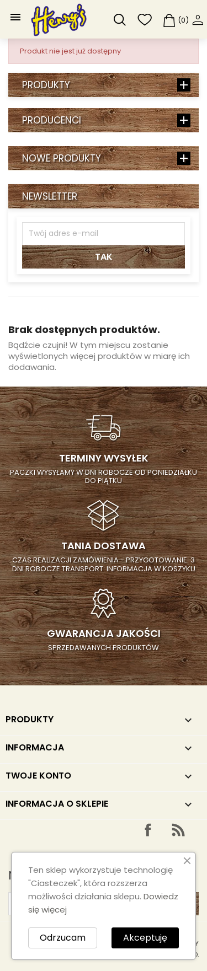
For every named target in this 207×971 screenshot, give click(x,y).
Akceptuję (145, 937)
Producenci (51, 120)
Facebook (148, 830)
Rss (178, 830)
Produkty (46, 85)
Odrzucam (63, 937)
